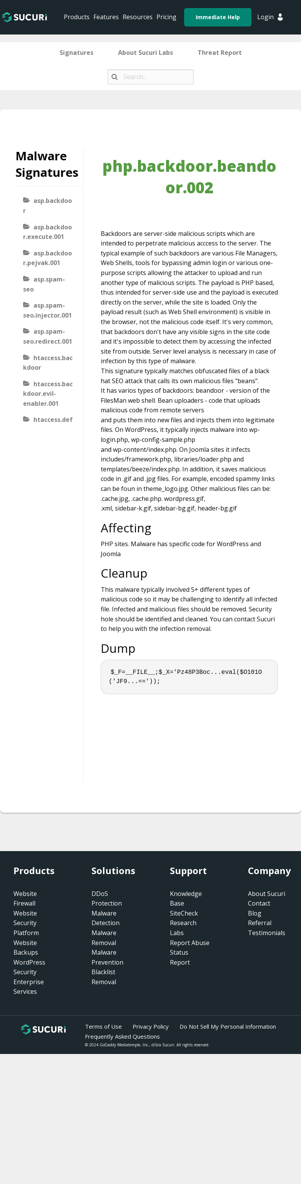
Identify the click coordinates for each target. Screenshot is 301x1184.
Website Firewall (25, 898)
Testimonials (266, 933)
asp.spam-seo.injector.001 (47, 310)
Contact (259, 903)
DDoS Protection (106, 898)
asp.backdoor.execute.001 (47, 232)
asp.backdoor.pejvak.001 (47, 258)
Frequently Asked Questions (122, 1036)
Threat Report (220, 52)
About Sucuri (266, 893)
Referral (259, 923)
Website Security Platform (26, 923)
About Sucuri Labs (145, 52)
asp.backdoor (47, 205)
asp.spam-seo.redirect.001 (47, 336)
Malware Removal (103, 938)
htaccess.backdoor (48, 363)
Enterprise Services (28, 987)
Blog (254, 913)
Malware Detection (105, 918)
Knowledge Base (186, 898)
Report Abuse (190, 943)
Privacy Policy (151, 1026)
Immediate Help (218, 17)
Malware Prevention (107, 957)
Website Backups (25, 948)
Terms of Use (103, 1026)
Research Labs (183, 928)
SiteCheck (184, 913)
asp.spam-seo (44, 284)
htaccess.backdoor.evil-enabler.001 (48, 394)
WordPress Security (29, 967)
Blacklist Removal (103, 977)
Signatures (76, 52)
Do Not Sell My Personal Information (228, 1026)
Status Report (180, 957)
